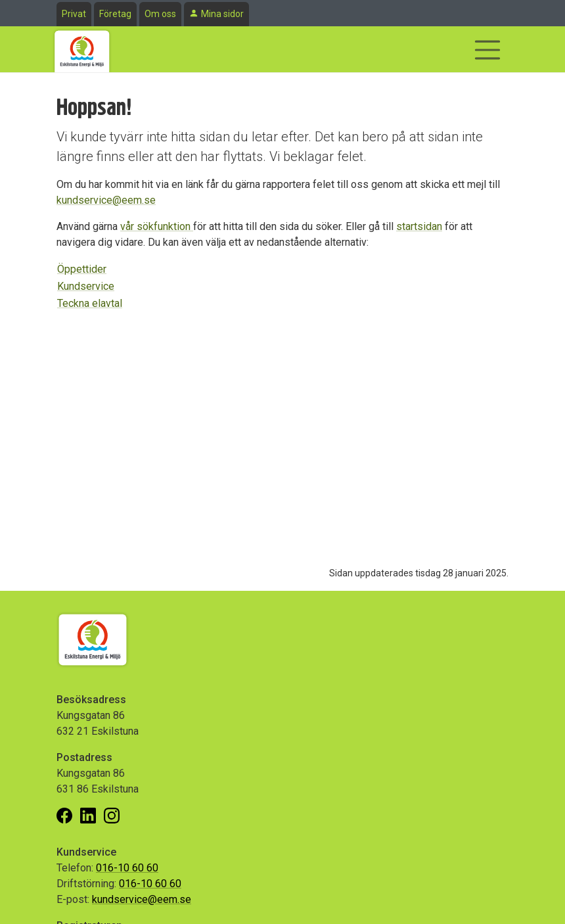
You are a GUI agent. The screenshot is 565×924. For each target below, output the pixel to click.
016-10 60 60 (127, 868)
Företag (115, 14)
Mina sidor (222, 14)
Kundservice (85, 286)
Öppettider (81, 269)
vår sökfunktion (156, 226)
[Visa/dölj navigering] (487, 50)
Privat (74, 14)
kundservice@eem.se (106, 200)
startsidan (419, 226)
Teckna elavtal (89, 303)
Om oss (160, 14)
